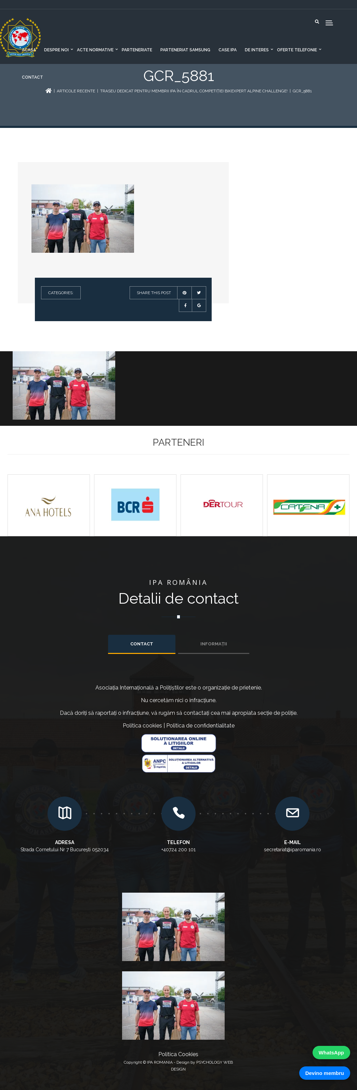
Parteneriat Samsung (185, 50)
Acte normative (95, 50)
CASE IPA (228, 50)
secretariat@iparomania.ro (292, 849)
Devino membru (324, 1073)
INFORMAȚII (213, 643)
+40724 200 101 (178, 849)
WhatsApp (331, 1052)
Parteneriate (137, 50)
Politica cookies (142, 725)
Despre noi (56, 50)
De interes (257, 50)
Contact (32, 77)
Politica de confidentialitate (200, 725)
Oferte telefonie (297, 50)
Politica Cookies (178, 1054)
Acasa (29, 50)
